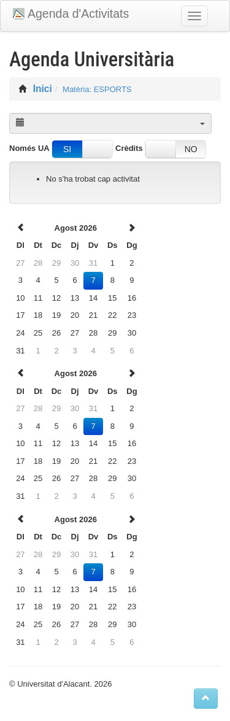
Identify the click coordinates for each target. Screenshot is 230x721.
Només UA (29, 148)
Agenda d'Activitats (78, 13)
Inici (42, 88)
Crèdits (129, 148)
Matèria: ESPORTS (97, 89)
